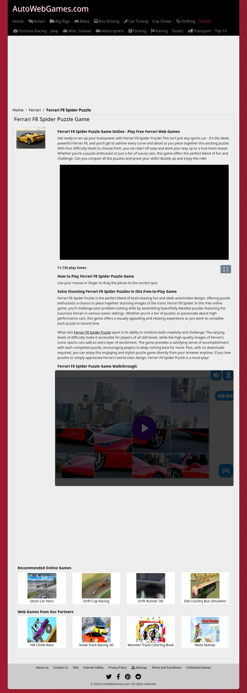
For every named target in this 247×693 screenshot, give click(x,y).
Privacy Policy (117, 668)
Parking (137, 31)
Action (36, 21)
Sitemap (139, 668)
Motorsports (109, 31)
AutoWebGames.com (51, 8)
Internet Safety (93, 668)
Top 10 (221, 31)
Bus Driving (106, 21)
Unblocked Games (198, 668)
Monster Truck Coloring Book (151, 645)
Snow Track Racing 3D (96, 645)
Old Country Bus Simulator (205, 601)
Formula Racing (30, 31)
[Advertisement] (123, 72)
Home (18, 21)
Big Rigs (59, 21)
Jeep (54, 31)
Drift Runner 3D (150, 601)
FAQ (75, 668)
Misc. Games (76, 31)
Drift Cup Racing (96, 601)
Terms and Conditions (166, 668)
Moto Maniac (205, 645)
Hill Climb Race (42, 645)
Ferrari (205, 21)
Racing (159, 31)
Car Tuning (135, 21)
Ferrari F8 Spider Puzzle (92, 332)
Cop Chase (161, 21)
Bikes (81, 21)
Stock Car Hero (42, 601)
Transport (199, 31)
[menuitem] (18, 21)
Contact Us (60, 668)
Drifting (185, 21)
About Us (42, 668)
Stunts (177, 31)
